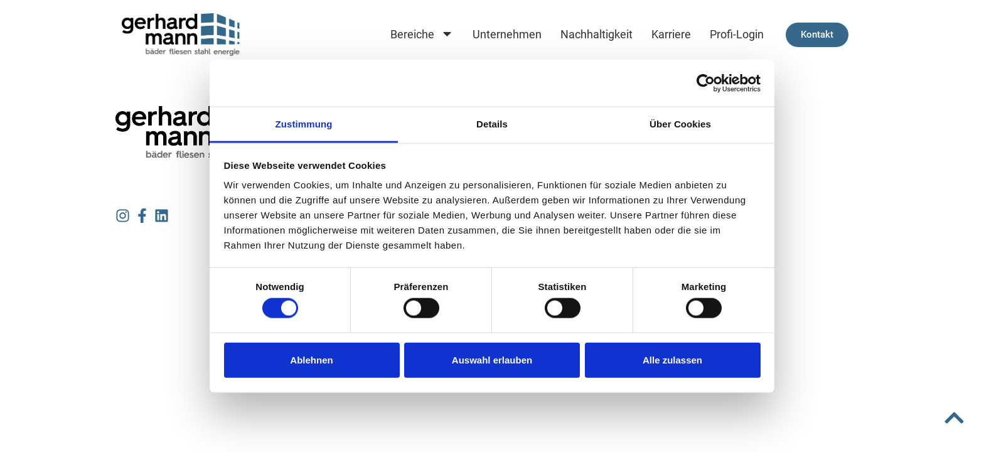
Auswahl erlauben (492, 359)
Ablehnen (311, 359)
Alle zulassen (672, 359)
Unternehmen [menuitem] (507, 34)
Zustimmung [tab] (304, 124)
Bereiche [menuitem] (422, 35)
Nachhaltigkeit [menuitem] (596, 34)
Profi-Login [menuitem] (737, 34)
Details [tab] (492, 124)
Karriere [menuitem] (671, 34)
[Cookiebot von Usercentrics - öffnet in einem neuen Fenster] (706, 82)
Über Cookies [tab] (680, 124)
